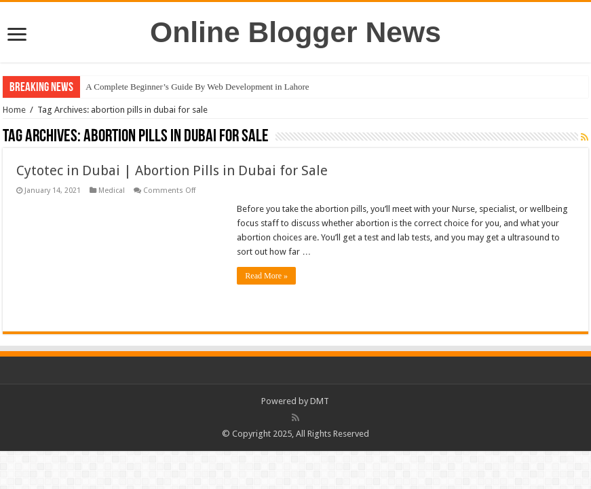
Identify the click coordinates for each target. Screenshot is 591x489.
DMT (319, 401)
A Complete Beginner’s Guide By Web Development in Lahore (197, 87)
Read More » (266, 275)
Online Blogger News (295, 32)
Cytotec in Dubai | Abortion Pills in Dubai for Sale (172, 170)
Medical (111, 190)
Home (14, 110)
